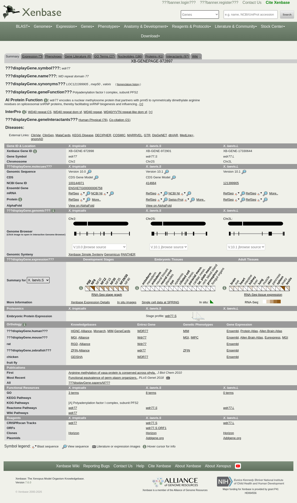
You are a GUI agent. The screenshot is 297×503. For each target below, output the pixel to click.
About (218, 466)
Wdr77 (141, 337)
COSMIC (119, 135)
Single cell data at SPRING (160, 302)
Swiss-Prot (175, 199)
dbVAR (173, 135)
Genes (86, 26)
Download (149, 36)
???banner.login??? (179, 2)
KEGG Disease (82, 135)
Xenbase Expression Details (90, 302)
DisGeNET (159, 135)
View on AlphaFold (81, 205)
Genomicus (112, 254)
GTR (147, 135)
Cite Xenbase (159, 466)
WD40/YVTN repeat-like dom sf (125, 112)
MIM (110, 331)
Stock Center (272, 26)
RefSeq (74, 193)
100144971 (76, 183)
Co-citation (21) (120, 120)
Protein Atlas (249, 331)
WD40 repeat (93, 112)
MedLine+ (187, 135)
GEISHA (77, 357)
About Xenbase (188, 466)
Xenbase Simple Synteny (86, 254)
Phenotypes (108, 26)
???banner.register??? (219, 2)
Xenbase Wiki (68, 466)
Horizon (74, 433)
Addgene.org (155, 438)
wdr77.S (185, 316)
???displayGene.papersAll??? (89, 382)
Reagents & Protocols (190, 26)
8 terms (151, 393)
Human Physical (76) (93, 120)
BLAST (22, 26)
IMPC (195, 337)
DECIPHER (103, 135)
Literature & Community (235, 26)
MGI (74, 337)
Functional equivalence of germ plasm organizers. (103, 377)
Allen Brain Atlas (270, 331)
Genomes (42, 26)
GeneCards (122, 331)
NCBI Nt (97, 193)
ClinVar (36, 135)
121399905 (231, 183)
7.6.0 (28, 482)
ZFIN (74, 350)
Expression (65, 26)
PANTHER (128, 254)
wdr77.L (228, 423)
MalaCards (63, 135)
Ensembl (233, 331)
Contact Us (252, 2)
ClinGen (48, 135)
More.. (273, 193)
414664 (151, 183)
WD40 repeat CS (39, 112)
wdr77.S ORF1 (156, 428)
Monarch (100, 331)
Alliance (86, 331)
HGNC (75, 331)
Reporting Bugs (96, 466)
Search (287, 14)
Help (140, 466)
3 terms (74, 393)
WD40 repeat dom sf (67, 112)
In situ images (126, 302)
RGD (74, 344)
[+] (141, 104)
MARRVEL (134, 135)
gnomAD (37, 139)
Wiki (196, 56)
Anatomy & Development (145, 26)
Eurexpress (272, 337)
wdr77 (141, 350)
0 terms (228, 393)
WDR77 (142, 331)
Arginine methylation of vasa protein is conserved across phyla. (112, 372)
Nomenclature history (128, 84)
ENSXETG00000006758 (86, 188)
